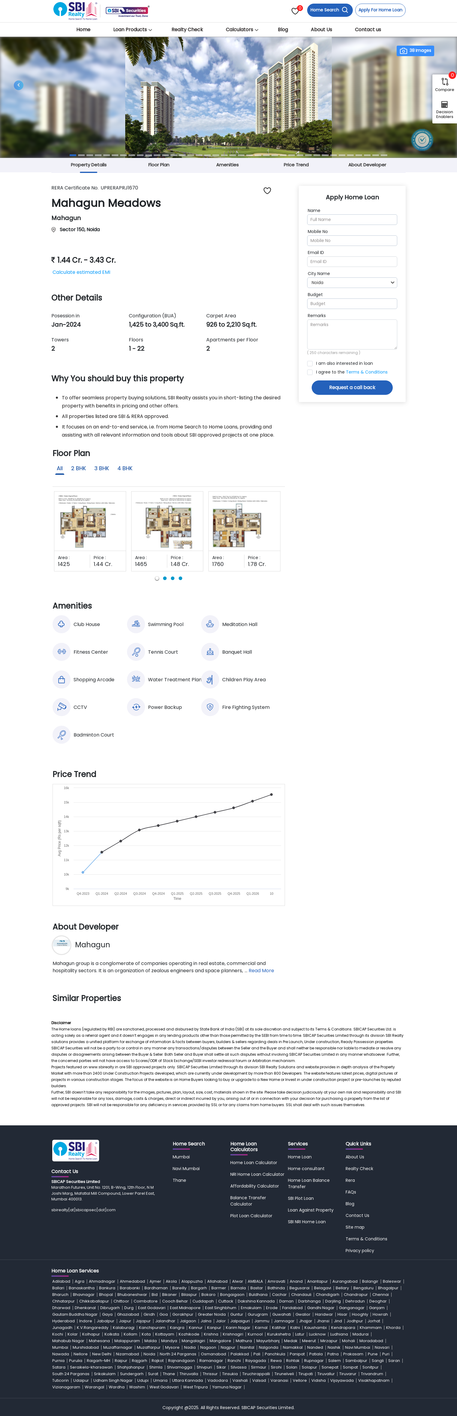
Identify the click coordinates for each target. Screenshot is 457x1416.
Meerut (309, 1341)
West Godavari (164, 1387)
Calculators (239, 29)
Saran (394, 1360)
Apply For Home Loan (380, 10)
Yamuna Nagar (227, 1387)
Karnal (261, 1327)
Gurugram (258, 1314)
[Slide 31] (325, 155)
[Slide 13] (174, 155)
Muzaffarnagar (117, 1347)
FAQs (351, 1192)
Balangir (370, 1281)
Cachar (279, 1294)
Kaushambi (315, 1327)
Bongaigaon (232, 1294)
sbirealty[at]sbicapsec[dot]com (83, 1210)
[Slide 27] (291, 155)
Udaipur (81, 1380)
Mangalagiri (193, 1341)
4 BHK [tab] (124, 468)
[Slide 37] (375, 155)
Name (314, 210)
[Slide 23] (258, 155)
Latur (299, 1334)
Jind (338, 1321)
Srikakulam (105, 1374)
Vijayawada (342, 1380)
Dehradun (355, 1301)
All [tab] (60, 468)
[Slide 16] (199, 155)
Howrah (380, 1314)
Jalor (221, 1321)
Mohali (348, 1341)
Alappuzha (192, 1281)
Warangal (94, 1387)
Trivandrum (372, 1374)
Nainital (247, 1347)
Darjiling (333, 1301)
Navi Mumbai (186, 1169)
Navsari (382, 1347)
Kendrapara (343, 1327)
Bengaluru (363, 1288)
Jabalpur (105, 1321)
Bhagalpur (388, 1288)
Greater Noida (212, 1314)
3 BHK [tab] (101, 468)
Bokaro (208, 1294)
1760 (218, 564)
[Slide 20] (232, 155)
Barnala (238, 1288)
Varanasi (279, 1380)
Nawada (60, 1354)
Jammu (261, 1321)
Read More (261, 970)
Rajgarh (139, 1360)
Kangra (177, 1327)
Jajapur (143, 1321)
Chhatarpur (63, 1301)
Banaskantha (82, 1288)
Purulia (75, 1360)
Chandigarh (327, 1294)
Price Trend (296, 165)
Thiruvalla (189, 1374)
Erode (272, 1308)
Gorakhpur (182, 1314)
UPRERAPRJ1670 (119, 187)
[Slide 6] (115, 155)
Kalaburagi (124, 1327)
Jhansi (323, 1321)
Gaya (107, 1314)
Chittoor (121, 1301)
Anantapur (317, 1281)
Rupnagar (314, 1360)
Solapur (309, 1367)
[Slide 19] (224, 155)
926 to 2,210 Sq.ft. (231, 324)
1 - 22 (136, 348)
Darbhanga (309, 1301)
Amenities (227, 165)
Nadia (190, 1347)
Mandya (169, 1341)
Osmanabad (213, 1354)
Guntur (236, 1314)
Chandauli (301, 1294)
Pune (373, 1354)
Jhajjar (305, 1321)
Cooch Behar (175, 1301)
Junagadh (62, 1327)
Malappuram (127, 1341)
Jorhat (374, 1321)
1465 (141, 564)
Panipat (297, 1354)
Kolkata (111, 1334)
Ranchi (234, 1360)
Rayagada (255, 1360)
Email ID (316, 253)
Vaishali (240, 1380)
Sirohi (276, 1367)
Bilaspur (189, 1294)
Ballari (58, 1288)
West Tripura (195, 1387)
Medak (291, 1341)
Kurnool (255, 1334)
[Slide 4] (98, 155)
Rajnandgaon (181, 1360)
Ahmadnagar (102, 1281)
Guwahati (281, 1314)
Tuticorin (60, 1380)
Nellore (81, 1354)
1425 (64, 564)
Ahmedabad (132, 1281)
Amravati (276, 1281)
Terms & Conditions (367, 372)
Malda (150, 1341)
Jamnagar (284, 1321)
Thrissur (210, 1374)
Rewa (276, 1360)
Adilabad (61, 1281)
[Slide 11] (157, 155)
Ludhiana (339, 1334)
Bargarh (199, 1288)
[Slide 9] (140, 155)
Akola (171, 1281)
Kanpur (214, 1327)
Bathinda (276, 1288)
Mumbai (181, 1157)
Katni (295, 1327)
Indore (85, 1321)
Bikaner (169, 1294)
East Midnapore (185, 1308)
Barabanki (130, 1288)
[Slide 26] (283, 155)
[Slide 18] (216, 155)
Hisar (342, 1314)
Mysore (172, 1347)
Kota (146, 1334)
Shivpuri (204, 1367)
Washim (137, 1387)
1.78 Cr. (257, 564)
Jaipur (125, 1321)
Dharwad (61, 1308)
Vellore (300, 1380)
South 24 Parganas (70, 1374)
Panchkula (275, 1354)
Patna (333, 1354)
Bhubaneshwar (132, 1294)
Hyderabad (63, 1321)
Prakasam (353, 1354)
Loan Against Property (311, 1210)
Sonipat (350, 1367)
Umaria (160, 1380)
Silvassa (239, 1367)
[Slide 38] (384, 155)
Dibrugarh (110, 1308)
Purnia (58, 1360)
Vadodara (217, 1380)
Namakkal (293, 1347)
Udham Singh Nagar (113, 1380)
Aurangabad (345, 1281)
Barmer (218, 1288)
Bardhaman (156, 1288)
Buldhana (258, 1294)
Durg (129, 1308)
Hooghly (360, 1314)
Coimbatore (146, 1301)
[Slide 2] (81, 155)
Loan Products (130, 29)
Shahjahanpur (131, 1367)
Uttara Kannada (187, 1380)
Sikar (221, 1367)
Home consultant (306, 1169)
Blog (283, 29)
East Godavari (151, 1308)
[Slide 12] (165, 155)
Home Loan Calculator (253, 1163)
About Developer (367, 165)
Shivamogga (179, 1367)
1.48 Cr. (180, 564)
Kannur (196, 1327)
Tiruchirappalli (256, 1374)
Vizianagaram (66, 1387)
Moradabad (371, 1341)
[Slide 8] (132, 155)
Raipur (121, 1360)
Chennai (380, 1294)
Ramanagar (211, 1360)
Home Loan (300, 1157)
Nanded (315, 1347)
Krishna (211, 1334)
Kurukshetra (279, 1334)
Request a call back (352, 387)
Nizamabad (127, 1354)
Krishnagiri (233, 1334)
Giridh (149, 1314)
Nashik (334, 1347)
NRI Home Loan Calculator (257, 1174)
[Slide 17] (207, 155)
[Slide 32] (333, 155)
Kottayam (164, 1334)
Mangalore (220, 1341)
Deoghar (378, 1301)
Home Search (329, 10)
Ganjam (377, 1308)
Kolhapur (91, 1334)
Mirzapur (328, 1341)
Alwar (237, 1281)
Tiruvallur (326, 1374)
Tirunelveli (284, 1374)
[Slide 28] (300, 155)
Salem (334, 1360)
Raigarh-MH (98, 1360)
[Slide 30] (316, 155)
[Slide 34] (350, 155)
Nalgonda (268, 1347)
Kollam (130, 1334)
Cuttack (225, 1301)
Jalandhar (165, 1321)
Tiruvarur (347, 1374)
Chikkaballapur (94, 1301)
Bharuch (60, 1294)
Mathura (244, 1341)
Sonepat (330, 1367)
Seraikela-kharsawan (91, 1367)
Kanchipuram (152, 1327)
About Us (321, 29)
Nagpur (228, 1347)
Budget (315, 295)
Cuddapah (203, 1301)
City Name (319, 274)
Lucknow (317, 1334)
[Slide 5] (106, 155)
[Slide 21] (241, 155)
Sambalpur (356, 1360)
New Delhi (101, 1354)
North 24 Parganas (178, 1354)
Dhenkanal (85, 1308)
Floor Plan (158, 165)
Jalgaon (188, 1321)
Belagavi (322, 1288)
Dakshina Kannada (256, 1301)
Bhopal (106, 1294)
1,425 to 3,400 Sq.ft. (157, 324)
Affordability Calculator (254, 1186)
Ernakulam (251, 1308)
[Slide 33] (342, 155)
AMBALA (255, 1281)
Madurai (361, 1334)
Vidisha (318, 1380)
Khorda (393, 1327)
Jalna (206, 1321)
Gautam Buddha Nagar (75, 1314)
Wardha (117, 1387)
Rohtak (293, 1360)
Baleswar (392, 1281)
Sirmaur (258, 1367)
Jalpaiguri (240, 1321)
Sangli (378, 1360)
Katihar (279, 1327)
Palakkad (240, 1354)
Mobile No (318, 231)
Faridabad (292, 1308)
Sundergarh (132, 1374)
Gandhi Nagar (320, 1308)
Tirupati (305, 1374)
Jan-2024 (66, 324)
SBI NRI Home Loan (307, 1222)
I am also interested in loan (344, 363)
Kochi (57, 1334)
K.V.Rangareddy (92, 1327)
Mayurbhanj (268, 1341)
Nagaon (208, 1347)
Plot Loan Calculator (251, 1216)
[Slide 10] (148, 155)
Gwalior (302, 1314)
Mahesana (99, 1341)
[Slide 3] (89, 155)
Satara (58, 1367)
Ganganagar (352, 1308)
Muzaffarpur (149, 1347)
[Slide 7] (123, 155)
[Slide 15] (190, 155)
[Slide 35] (359, 155)
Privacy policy (360, 1251)
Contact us (368, 29)
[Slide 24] (266, 155)
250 (313, 352)
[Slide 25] (274, 155)
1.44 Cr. (103, 564)
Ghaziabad (128, 1314)
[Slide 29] (308, 155)
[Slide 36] (367, 155)
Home (83, 29)
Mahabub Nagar (68, 1341)
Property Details (89, 165)
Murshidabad (86, 1347)
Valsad (259, 1380)
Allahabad (217, 1281)
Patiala (316, 1354)
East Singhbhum (220, 1308)
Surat (153, 1374)
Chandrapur (356, 1294)
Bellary (342, 1288)
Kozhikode (189, 1334)
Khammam (371, 1327)
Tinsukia (230, 1374)
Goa (163, 1314)
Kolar (73, 1334)
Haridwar (324, 1314)
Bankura (107, 1288)
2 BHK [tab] (78, 468)
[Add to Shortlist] (267, 190)
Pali (256, 1354)
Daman (286, 1301)
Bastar (256, 1288)
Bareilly (179, 1288)
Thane (179, 1180)
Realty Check (187, 29)
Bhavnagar (84, 1294)
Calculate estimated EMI (81, 272)
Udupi (143, 1380)
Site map (355, 1227)
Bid (155, 1294)
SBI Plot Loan (301, 1198)
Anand (296, 1281)
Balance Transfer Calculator (248, 1201)
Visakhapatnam (373, 1380)
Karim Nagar (238, 1327)
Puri (385, 1354)
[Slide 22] (249, 155)
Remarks (317, 316)
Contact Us (357, 1215)
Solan (291, 1367)
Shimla (155, 1367)
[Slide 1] (73, 155)
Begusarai (299, 1288)
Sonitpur (370, 1367)
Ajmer (155, 1281)
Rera (350, 1180)
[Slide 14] (182, 155)
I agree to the (352, 372)
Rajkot (158, 1360)
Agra (79, 1281)
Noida (149, 1354)
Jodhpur (355, 1321)
